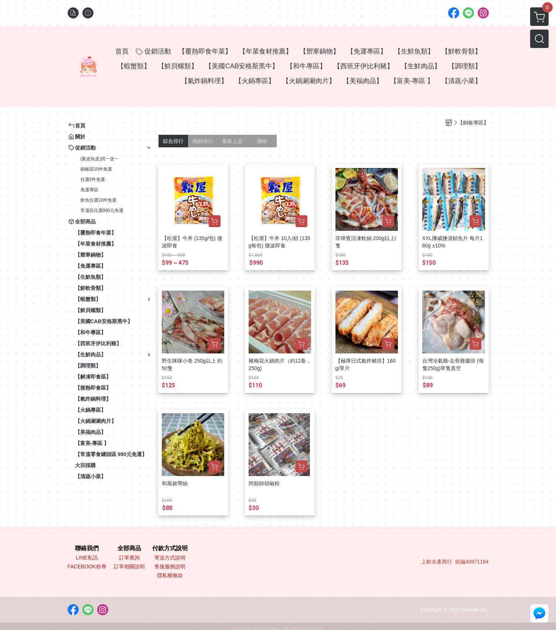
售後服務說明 (169, 566)
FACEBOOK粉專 (87, 566)
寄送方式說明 (169, 557)
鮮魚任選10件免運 (98, 200)
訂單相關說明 (129, 566)
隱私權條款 (170, 575)
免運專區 (89, 189)
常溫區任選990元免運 (102, 210)
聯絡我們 (87, 548)
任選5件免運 (93, 179)
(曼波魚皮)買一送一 (100, 158)
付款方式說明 (170, 548)
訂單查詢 (129, 557)
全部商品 (129, 548)
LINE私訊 (87, 557)
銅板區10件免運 (96, 169)
